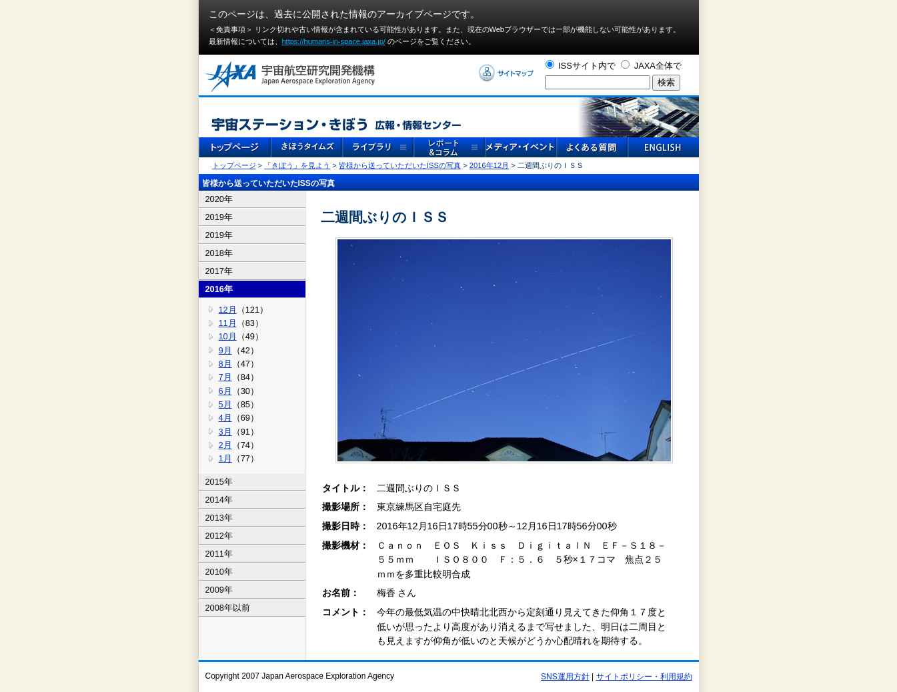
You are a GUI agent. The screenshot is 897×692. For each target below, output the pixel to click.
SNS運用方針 (565, 676)
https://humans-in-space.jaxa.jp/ (333, 41)
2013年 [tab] (219, 518)
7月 (225, 377)
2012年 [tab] (219, 536)
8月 (225, 364)
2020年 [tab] (219, 199)
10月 (228, 336)
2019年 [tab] (219, 217)
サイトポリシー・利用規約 (644, 676)
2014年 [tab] (219, 500)
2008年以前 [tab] (227, 608)
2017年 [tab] (219, 271)
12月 (228, 310)
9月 (225, 350)
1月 (225, 458)
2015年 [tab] (219, 482)
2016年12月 (489, 165)
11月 (228, 323)
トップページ (234, 165)
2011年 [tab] (219, 554)
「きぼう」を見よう (297, 165)
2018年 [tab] (219, 253)
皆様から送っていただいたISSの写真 (400, 165)
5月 (225, 404)
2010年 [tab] (219, 572)
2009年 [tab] (219, 590)
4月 (225, 418)
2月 (225, 445)
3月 (225, 432)
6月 (225, 391)
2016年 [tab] (219, 289)
